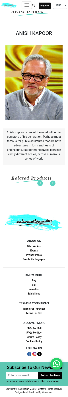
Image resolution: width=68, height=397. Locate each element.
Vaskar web (47, 392)
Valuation (34, 289)
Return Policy (34, 337)
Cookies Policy (34, 341)
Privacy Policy (34, 254)
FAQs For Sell (34, 328)
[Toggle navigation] (27, 5)
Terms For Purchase (33, 308)
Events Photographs (34, 259)
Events (34, 250)
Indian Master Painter (33, 389)
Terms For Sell (34, 313)
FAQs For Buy (34, 332)
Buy (34, 280)
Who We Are (34, 246)
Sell (34, 284)
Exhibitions (34, 293)
